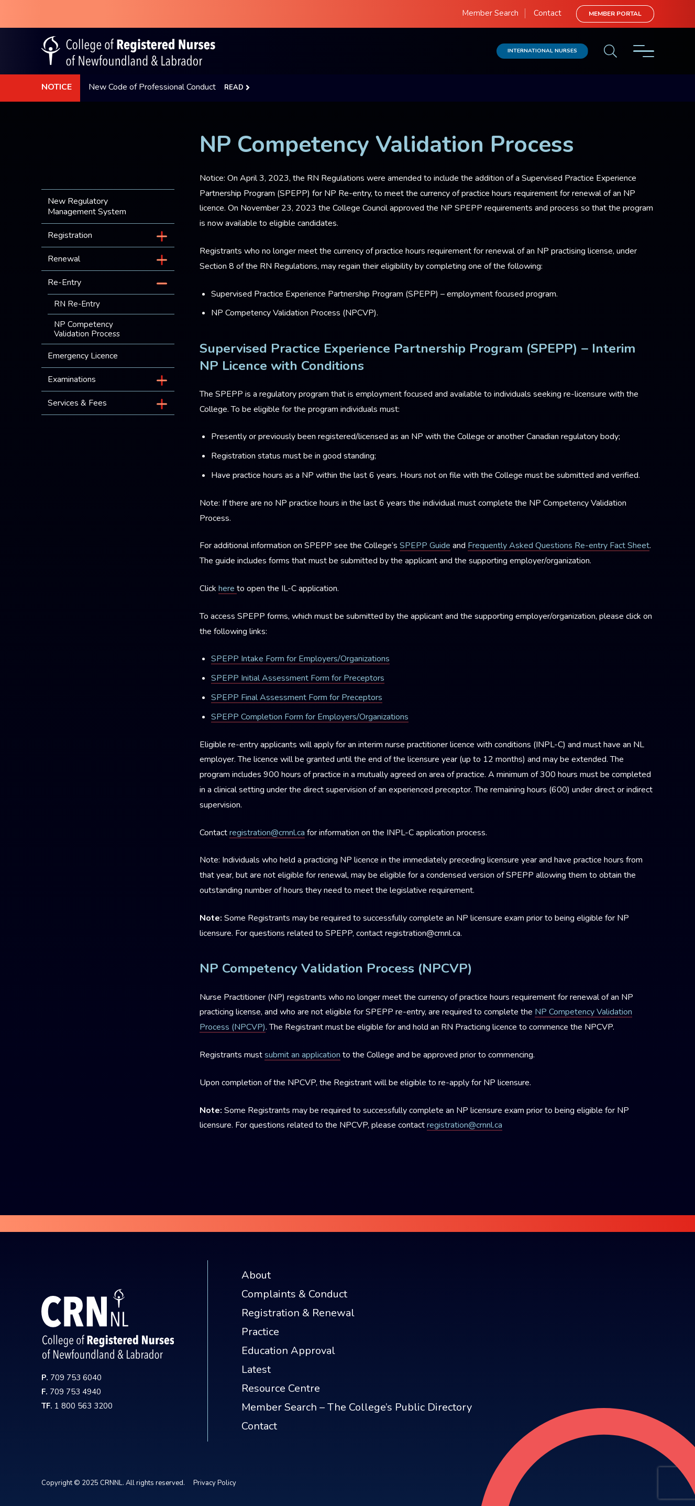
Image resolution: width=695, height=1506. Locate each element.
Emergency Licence (83, 356)
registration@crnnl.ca (267, 832)
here (227, 588)
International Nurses (542, 50)
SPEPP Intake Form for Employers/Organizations (300, 658)
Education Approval (288, 1351)
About (256, 1275)
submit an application (302, 1055)
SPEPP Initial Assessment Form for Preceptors (297, 678)
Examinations (72, 379)
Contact (547, 13)
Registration (70, 235)
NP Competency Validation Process (87, 329)
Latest (256, 1369)
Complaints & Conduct (294, 1294)
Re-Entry (64, 282)
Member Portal (615, 13)
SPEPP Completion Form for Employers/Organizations (310, 717)
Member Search (490, 13)
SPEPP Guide (425, 545)
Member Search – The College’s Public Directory (356, 1407)
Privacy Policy (214, 1483)
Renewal (64, 259)
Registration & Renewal (298, 1313)
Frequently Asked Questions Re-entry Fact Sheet (558, 545)
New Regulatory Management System (87, 206)
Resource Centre (280, 1388)
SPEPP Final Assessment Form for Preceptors (296, 697)
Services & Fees (77, 403)
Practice (260, 1332)
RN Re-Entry (77, 304)
